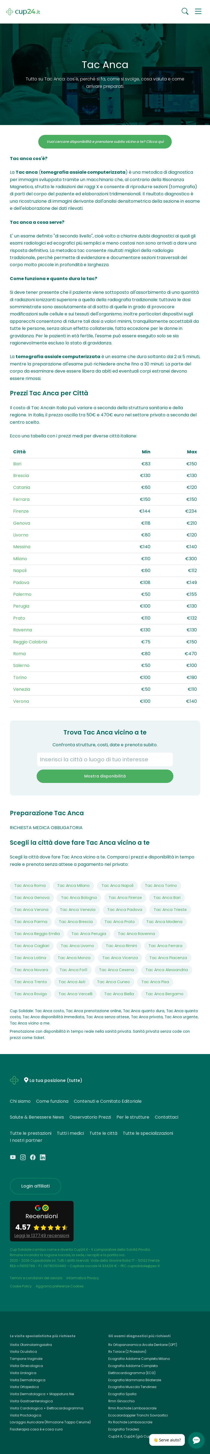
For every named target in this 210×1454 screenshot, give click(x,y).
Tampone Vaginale (26, 1358)
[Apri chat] (196, 1440)
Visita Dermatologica (27, 1380)
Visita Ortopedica (24, 1387)
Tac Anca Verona (31, 909)
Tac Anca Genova (31, 897)
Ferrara (21, 499)
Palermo (22, 594)
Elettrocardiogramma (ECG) (132, 1373)
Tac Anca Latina (30, 957)
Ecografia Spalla (122, 1394)
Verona (21, 701)
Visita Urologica (23, 1373)
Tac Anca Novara (31, 970)
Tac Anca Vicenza (120, 957)
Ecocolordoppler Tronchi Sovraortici (138, 1415)
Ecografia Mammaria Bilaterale (134, 1380)
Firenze (21, 511)
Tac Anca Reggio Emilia (37, 933)
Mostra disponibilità (105, 776)
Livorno (20, 535)
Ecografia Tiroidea (123, 1429)
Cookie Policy (21, 1286)
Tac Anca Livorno (77, 945)
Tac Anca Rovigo (30, 994)
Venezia (21, 689)
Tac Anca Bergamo (164, 994)
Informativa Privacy (82, 1278)
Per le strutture (132, 1117)
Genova (21, 523)
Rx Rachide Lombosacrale (130, 1422)
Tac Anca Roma (30, 885)
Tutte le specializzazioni (148, 1133)
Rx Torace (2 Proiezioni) (127, 1351)
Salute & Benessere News (37, 1117)
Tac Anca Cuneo (113, 982)
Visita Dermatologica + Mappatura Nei (42, 1394)
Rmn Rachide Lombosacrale (132, 1408)
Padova (21, 582)
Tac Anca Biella (119, 994)
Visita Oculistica (23, 1351)
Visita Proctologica (25, 1415)
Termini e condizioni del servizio (36, 1278)
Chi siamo (20, 1101)
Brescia (21, 475)
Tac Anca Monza (74, 957)
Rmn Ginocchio (121, 1401)
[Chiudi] (182, 1435)
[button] (198, 11)
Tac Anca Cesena (116, 970)
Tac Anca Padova (124, 909)
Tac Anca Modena (164, 921)
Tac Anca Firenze (125, 897)
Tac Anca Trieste (170, 909)
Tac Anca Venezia (77, 909)
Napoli (20, 570)
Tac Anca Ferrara (165, 945)
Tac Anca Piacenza (168, 957)
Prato (19, 618)
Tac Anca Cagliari (31, 945)
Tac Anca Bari (166, 897)
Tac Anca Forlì (73, 970)
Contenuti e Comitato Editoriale (108, 1101)
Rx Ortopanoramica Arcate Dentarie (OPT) (142, 1344)
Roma (19, 654)
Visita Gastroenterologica (31, 1401)
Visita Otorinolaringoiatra (31, 1344)
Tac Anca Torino (161, 885)
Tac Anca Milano (73, 885)
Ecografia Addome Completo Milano (139, 1358)
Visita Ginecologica (26, 1365)
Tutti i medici (70, 1133)
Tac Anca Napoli (117, 885)
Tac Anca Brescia (76, 921)
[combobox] (105, 759)
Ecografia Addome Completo (133, 1365)
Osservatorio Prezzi (90, 1117)
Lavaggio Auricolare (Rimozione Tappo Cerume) (50, 1422)
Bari (17, 464)
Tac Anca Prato (119, 921)
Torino (20, 677)
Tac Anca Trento (30, 982)
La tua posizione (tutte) (56, 1080)
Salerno (21, 665)
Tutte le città (103, 1133)
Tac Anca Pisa (155, 982)
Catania (21, 487)
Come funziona (52, 1101)
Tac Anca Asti (72, 982)
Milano (20, 559)
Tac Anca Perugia (88, 933)
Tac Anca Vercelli (75, 994)
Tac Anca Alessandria (166, 970)
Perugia (21, 606)
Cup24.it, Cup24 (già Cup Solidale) (137, 1436)
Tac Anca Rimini (121, 945)
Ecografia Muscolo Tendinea (132, 1387)
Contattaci (166, 1117)
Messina (21, 547)
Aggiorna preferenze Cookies (60, 1286)
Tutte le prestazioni (30, 1133)
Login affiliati (35, 1186)
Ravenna (22, 630)
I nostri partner (26, 1140)
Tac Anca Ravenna (136, 933)
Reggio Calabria (30, 642)
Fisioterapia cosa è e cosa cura (36, 1429)
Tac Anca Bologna (79, 897)
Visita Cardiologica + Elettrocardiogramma (46, 1408)
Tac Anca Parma (30, 921)
